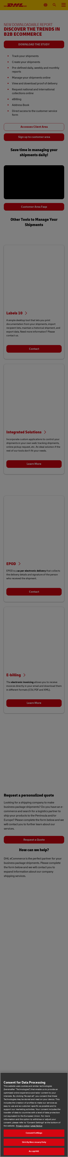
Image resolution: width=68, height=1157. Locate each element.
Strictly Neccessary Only (34, 1142)
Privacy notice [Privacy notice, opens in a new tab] (23, 1126)
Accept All (34, 1151)
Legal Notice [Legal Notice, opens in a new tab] (36, 1126)
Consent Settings (34, 1133)
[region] (34, 1114)
